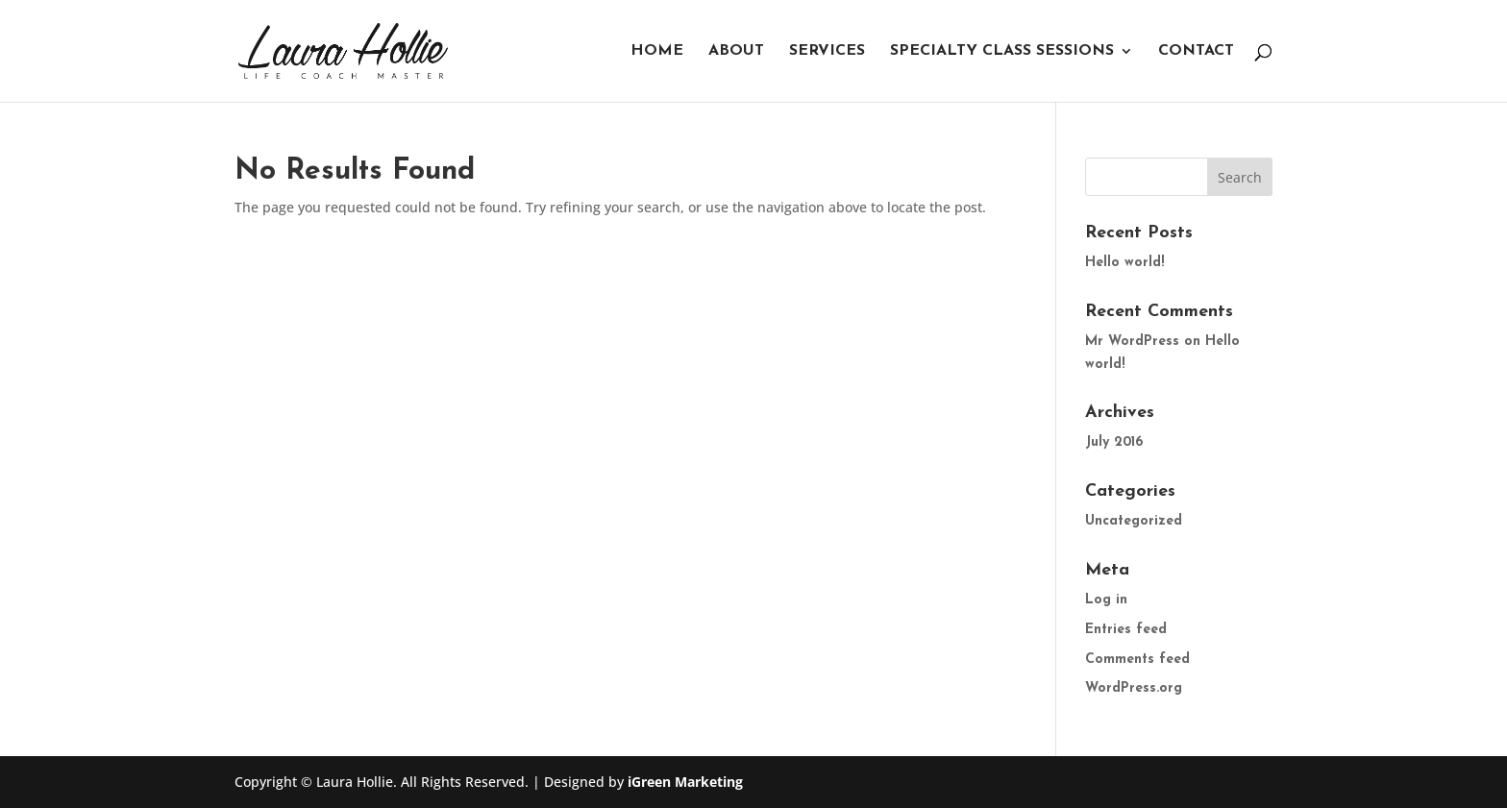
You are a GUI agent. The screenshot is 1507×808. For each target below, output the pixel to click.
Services (827, 51)
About (736, 51)
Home (656, 51)
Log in (1106, 600)
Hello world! (1124, 263)
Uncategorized (1133, 521)
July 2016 (1114, 442)
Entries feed (1126, 630)
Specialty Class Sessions (1002, 51)
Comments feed (1137, 659)
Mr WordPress (1132, 341)
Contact (1196, 51)
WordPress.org (1133, 688)
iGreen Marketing (685, 781)
